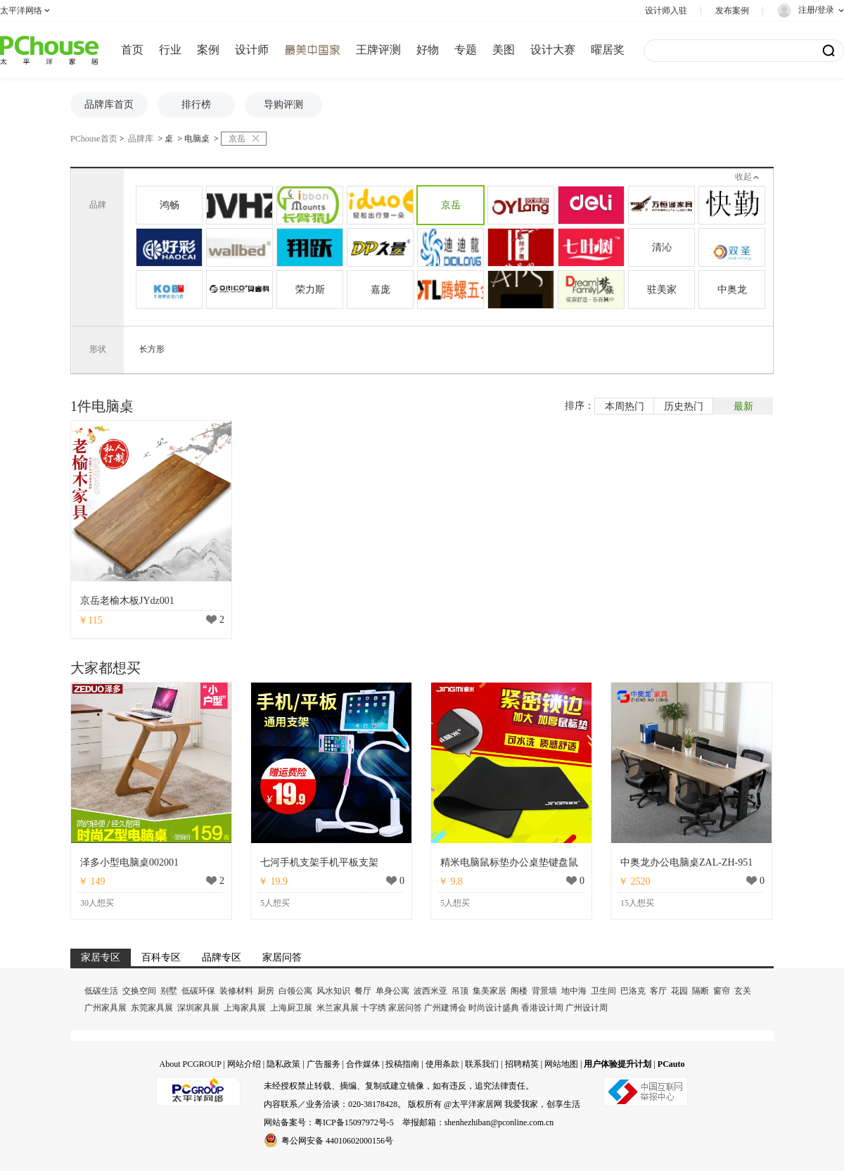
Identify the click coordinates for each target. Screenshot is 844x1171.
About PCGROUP (190, 1064)
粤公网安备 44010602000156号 (328, 1140)
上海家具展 (245, 1008)
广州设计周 (586, 1008)
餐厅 (362, 991)
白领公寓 (295, 991)
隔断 (700, 991)
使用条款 (442, 1064)
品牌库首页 (109, 104)
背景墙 (544, 991)
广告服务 (323, 1064)
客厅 (658, 991)
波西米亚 (430, 991)
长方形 (152, 349)
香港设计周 (542, 1008)
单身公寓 (392, 991)
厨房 (265, 991)
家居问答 (405, 1008)
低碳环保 (198, 991)
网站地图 (561, 1064)
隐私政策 (283, 1064)
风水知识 (333, 991)
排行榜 (196, 104)
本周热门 (624, 406)
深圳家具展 (198, 1008)
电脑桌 (197, 139)
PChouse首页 (93, 139)
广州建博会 (445, 1008)
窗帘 (721, 991)
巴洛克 (633, 991)
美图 (503, 50)
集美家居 (489, 991)
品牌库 (140, 139)
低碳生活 (101, 991)
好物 (427, 50)
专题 (465, 50)
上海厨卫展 (291, 1008)
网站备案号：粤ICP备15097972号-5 (329, 1122)
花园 (679, 991)
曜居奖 (608, 50)
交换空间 (139, 991)
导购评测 (283, 104)
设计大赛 (552, 50)
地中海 (574, 991)
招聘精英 (522, 1064)
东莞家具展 (152, 1008)
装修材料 (236, 991)
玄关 (742, 991)
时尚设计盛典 (493, 1008)
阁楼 (519, 991)
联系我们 (482, 1064)
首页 (132, 50)
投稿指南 (402, 1064)
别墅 (168, 991)
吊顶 (460, 991)
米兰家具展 (337, 1008)
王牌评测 (378, 50)
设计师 (252, 50)
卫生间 (603, 991)
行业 (170, 50)
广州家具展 (105, 1008)
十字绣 (373, 1008)
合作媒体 (363, 1064)
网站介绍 (244, 1064)
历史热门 (683, 406)
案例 (208, 50)
